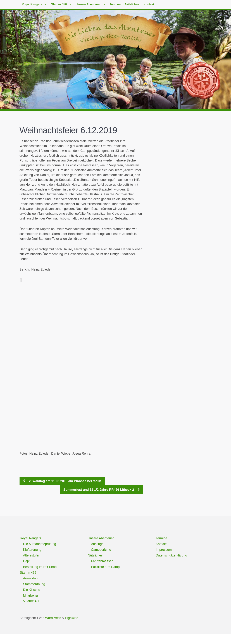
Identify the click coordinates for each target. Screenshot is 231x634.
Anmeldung (31, 578)
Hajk (26, 561)
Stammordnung (34, 584)
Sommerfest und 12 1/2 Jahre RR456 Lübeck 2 (99, 489)
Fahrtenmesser (102, 561)
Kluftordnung (32, 549)
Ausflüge (97, 544)
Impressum (164, 549)
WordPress (53, 618)
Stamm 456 (64, 5)
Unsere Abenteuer (98, 5)
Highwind (71, 618)
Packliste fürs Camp (105, 567)
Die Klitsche (31, 590)
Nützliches (149, 5)
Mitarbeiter (30, 595)
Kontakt (169, 5)
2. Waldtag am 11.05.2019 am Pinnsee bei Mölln (64, 481)
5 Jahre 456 (31, 601)
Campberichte (101, 549)
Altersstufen (31, 555)
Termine (129, 5)
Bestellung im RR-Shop (40, 567)
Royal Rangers (33, 5)
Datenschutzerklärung (171, 555)
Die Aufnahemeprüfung (39, 544)
